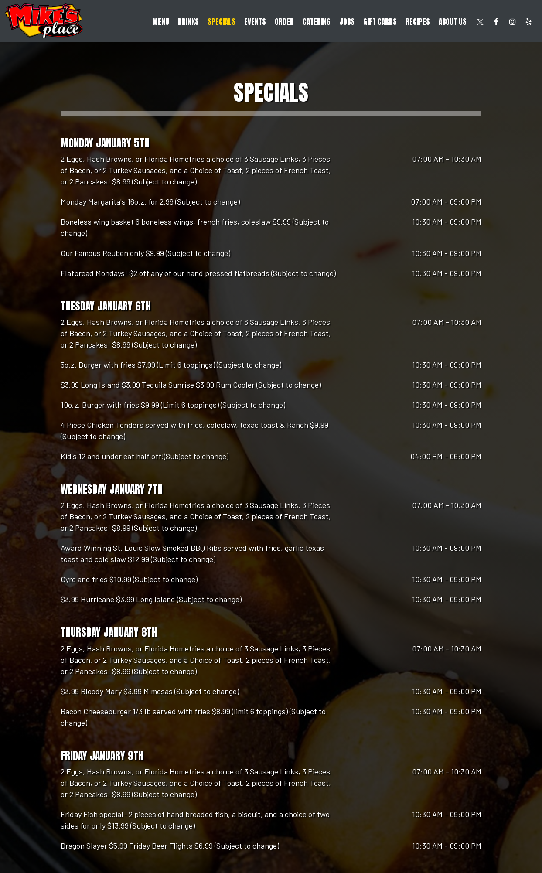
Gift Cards (380, 21)
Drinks (188, 21)
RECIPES (418, 21)
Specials (221, 21)
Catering (317, 21)
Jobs (347, 21)
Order (284, 21)
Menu (160, 21)
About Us (453, 21)
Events (255, 21)
